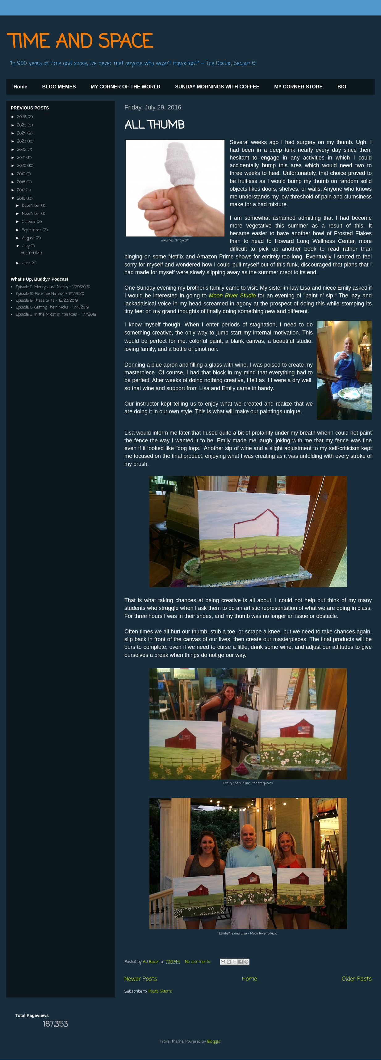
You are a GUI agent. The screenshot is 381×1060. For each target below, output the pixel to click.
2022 (22, 150)
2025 (22, 125)
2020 (22, 166)
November (31, 214)
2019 (22, 174)
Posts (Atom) (160, 991)
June (27, 263)
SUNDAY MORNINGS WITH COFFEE (217, 86)
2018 (22, 182)
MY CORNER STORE (298, 86)
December (31, 206)
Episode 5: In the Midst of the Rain (46, 314)
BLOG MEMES (59, 86)
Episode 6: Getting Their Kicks (42, 307)
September (32, 230)
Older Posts (357, 979)
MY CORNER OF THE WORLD (125, 86)
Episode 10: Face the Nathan (40, 294)
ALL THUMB (154, 125)
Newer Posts (140, 979)
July (26, 246)
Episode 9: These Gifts (35, 301)
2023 (22, 141)
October (29, 222)
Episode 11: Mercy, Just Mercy (42, 287)
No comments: (198, 962)
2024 (22, 133)
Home (20, 86)
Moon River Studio (232, 295)
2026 (22, 117)
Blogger (213, 1042)
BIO (341, 86)
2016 (22, 199)
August (29, 238)
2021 (22, 158)
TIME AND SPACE (81, 42)
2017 (21, 190)
